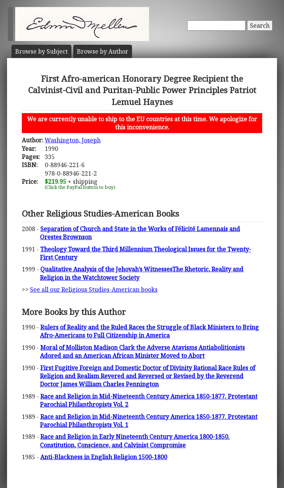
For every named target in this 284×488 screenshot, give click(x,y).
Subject (41, 51)
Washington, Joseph (73, 140)
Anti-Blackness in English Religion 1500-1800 (103, 457)
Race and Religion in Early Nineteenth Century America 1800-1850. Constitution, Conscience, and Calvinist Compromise (135, 441)
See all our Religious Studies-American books (94, 289)
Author (102, 51)
